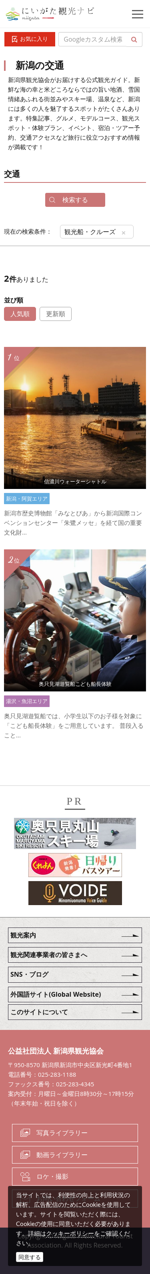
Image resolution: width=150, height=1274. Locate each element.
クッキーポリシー (70, 1233)
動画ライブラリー (62, 1154)
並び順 (13, 300)
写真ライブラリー (62, 1132)
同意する (29, 1257)
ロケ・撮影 (52, 1176)
